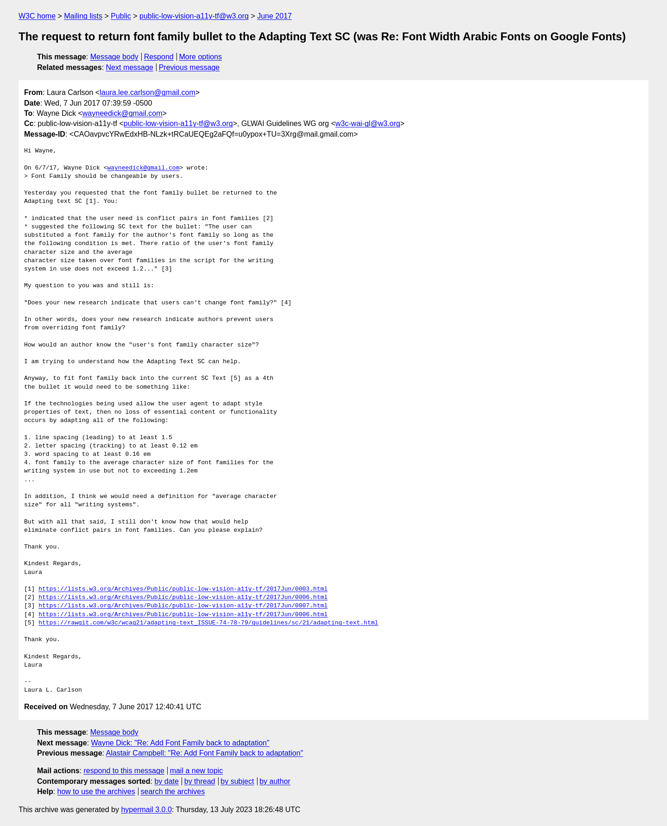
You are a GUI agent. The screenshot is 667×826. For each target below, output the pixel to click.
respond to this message (123, 771)
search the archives (173, 791)
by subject (237, 781)
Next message (129, 67)
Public (121, 16)
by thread (199, 781)
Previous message (189, 67)
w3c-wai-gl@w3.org (367, 123)
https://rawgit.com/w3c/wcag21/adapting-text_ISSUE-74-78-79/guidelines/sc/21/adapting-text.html (208, 623)
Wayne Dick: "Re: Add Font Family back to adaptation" (180, 743)
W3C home (37, 16)
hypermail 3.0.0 (146, 809)
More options (200, 57)
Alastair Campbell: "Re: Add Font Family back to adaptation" (204, 753)
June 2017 (274, 16)
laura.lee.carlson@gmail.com (147, 92)
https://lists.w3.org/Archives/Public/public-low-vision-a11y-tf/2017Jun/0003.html (182, 589)
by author (274, 781)
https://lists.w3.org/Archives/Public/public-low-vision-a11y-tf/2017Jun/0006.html (182, 597)
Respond (159, 57)
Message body (114, 57)
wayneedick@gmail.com (122, 113)
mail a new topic (196, 771)
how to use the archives (96, 791)
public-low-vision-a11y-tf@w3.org (194, 16)
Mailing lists (83, 16)
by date (166, 781)
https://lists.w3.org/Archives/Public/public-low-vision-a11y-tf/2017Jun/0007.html (182, 606)
